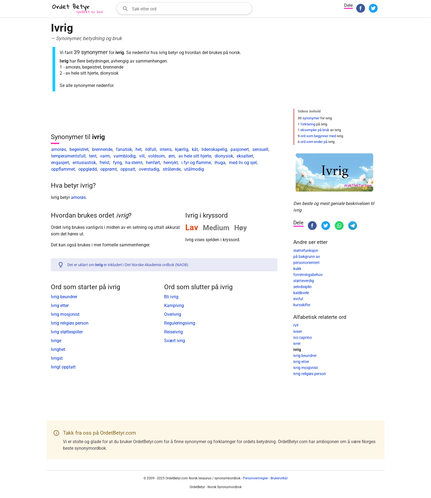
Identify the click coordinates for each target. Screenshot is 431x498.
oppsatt (127, 169)
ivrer (297, 343)
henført (153, 162)
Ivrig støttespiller (67, 331)
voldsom (156, 156)
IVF (296, 325)
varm (105, 156)
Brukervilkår (279, 478)
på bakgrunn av (306, 256)
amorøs (58, 149)
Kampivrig (174, 305)
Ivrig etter (60, 305)
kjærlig (181, 149)
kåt (195, 149)
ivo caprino (302, 337)
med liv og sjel (243, 162)
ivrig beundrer (305, 355)
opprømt (108, 169)
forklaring (307, 124)
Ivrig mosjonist (65, 314)
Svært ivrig (174, 340)
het (139, 149)
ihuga (219, 162)
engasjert (60, 162)
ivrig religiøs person (309, 374)
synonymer (310, 118)
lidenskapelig (214, 149)
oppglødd (87, 169)
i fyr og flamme (196, 162)
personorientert (306, 262)
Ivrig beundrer (64, 296)
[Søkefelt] (190, 8)
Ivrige (56, 340)
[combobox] (184, 8)
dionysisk (224, 156)
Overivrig (172, 314)
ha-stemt (133, 162)
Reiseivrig (173, 331)
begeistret (79, 149)
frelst (104, 162)
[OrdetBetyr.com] (78, 9)
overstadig (149, 169)
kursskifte (301, 305)
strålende (172, 169)
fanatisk (124, 149)
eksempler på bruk (314, 130)
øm (171, 156)
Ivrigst (57, 358)
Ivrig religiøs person (70, 323)
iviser (297, 331)
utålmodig (194, 169)
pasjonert (240, 149)
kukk (297, 268)
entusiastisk (84, 162)
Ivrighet (58, 349)
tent (92, 156)
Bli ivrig (171, 296)
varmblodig (125, 156)
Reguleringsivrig (179, 323)
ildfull (150, 149)
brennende (102, 149)
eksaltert (245, 156)
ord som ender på (313, 142)
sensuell (260, 149)
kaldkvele (301, 293)
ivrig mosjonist (305, 367)
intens (166, 149)
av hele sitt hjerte (194, 156)
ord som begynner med (318, 136)
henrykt (171, 162)
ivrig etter (301, 361)
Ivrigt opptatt (63, 367)
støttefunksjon (305, 250)
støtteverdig (303, 280)
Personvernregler (255, 478)
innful (298, 299)
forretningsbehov (308, 274)
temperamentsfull (68, 156)
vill (142, 156)
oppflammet (63, 169)
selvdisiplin (302, 287)
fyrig (117, 162)
